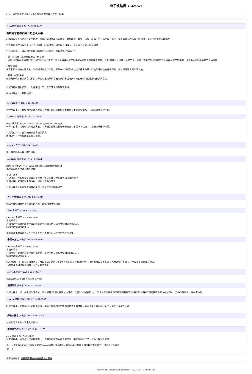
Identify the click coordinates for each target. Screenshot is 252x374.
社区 (8, 14)
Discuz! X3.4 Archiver (118, 369)
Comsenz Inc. (149, 369)
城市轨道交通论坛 (22, 14)
